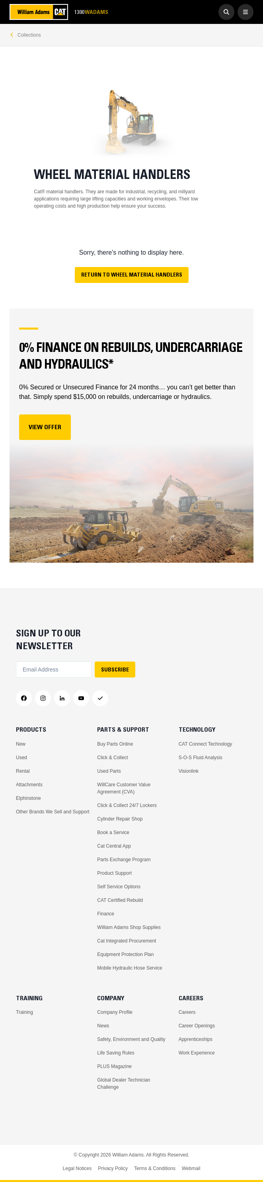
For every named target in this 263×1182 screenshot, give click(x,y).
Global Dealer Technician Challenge (123, 1083)
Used (21, 757)
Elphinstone (28, 798)
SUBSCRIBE (115, 669)
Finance (105, 914)
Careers (187, 1012)
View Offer (45, 427)
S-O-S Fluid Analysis (200, 757)
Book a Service (113, 832)
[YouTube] (81, 698)
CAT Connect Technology (205, 744)
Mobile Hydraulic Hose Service (129, 968)
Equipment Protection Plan (125, 954)
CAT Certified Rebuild (120, 900)
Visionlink (189, 771)
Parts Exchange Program (123, 859)
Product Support (114, 873)
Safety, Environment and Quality (131, 1039)
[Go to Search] (226, 12)
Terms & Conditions (154, 1168)
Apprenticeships (195, 1039)
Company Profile (114, 1012)
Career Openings (197, 1026)
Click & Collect (112, 757)
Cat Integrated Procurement (126, 941)
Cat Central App (114, 846)
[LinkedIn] (62, 698)
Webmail (191, 1168)
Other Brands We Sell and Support (53, 812)
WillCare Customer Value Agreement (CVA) (123, 788)
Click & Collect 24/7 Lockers (126, 805)
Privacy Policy (113, 1168)
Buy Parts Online (115, 744)
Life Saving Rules (115, 1053)
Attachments (29, 784)
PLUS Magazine (114, 1066)
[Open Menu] (245, 12)
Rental (23, 771)
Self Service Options (118, 886)
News (103, 1026)
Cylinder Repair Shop (119, 819)
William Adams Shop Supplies (128, 927)
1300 (91, 12)
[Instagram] (43, 698)
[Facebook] (24, 698)
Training (24, 1012)
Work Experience (197, 1053)
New (20, 744)
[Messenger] (100, 698)
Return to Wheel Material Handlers (131, 274)
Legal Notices (77, 1168)
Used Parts (109, 771)
